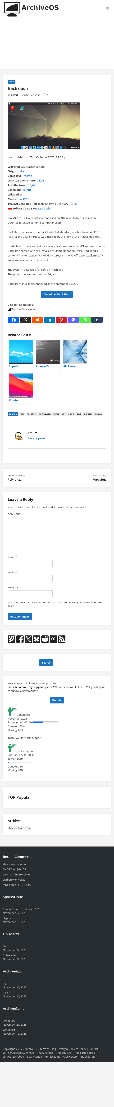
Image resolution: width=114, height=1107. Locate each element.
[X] (25, 320)
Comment (15, 514)
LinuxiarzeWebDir (13, 1056)
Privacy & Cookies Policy (71, 1049)
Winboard (9, 1030)
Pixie (6, 992)
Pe (4, 983)
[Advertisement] (56, 43)
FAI (4, 946)
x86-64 (98, 414)
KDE (41, 180)
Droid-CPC (9, 1021)
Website (13, 587)
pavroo (14, 94)
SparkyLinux (34, 1056)
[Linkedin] (49, 320)
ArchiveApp (70, 1056)
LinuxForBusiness (84, 1053)
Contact (93, 1049)
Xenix (23, 864)
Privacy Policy (71, 602)
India (21, 171)
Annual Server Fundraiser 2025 (21, 909)
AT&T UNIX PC (22, 885)
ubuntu (88, 414)
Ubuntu (26, 190)
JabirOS (21, 869)
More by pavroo (37, 438)
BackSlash (43, 208)
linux (71, 414)
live (79, 414)
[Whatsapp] (85, 320)
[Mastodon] (73, 320)
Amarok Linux (22, 874)
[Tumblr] (97, 320)
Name (12, 557)
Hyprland (8, 918)
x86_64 (30, 185)
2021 (76, 204)
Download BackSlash (56, 294)
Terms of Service (93, 602)
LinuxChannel (44, 1053)
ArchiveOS (31, 1049)
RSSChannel (26, 1053)
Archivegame (52, 1056)
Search (46, 662)
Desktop (27, 176)
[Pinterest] (61, 320)
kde (64, 414)
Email (13, 572)
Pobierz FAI (9, 955)
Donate (57, 700)
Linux (11, 81)
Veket (21, 879)
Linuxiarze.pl (63, 1053)
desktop (31, 414)
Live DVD (23, 199)
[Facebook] (13, 320)
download (45, 414)
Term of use (47, 1049)
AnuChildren (87, 1056)
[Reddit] (37, 320)
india (56, 414)
